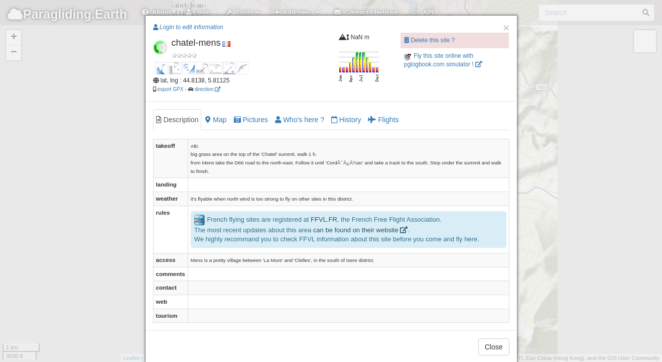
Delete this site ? (429, 40)
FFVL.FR (324, 219)
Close (494, 347)
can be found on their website (360, 230)
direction (207, 89)
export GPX (170, 89)
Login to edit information (188, 27)
